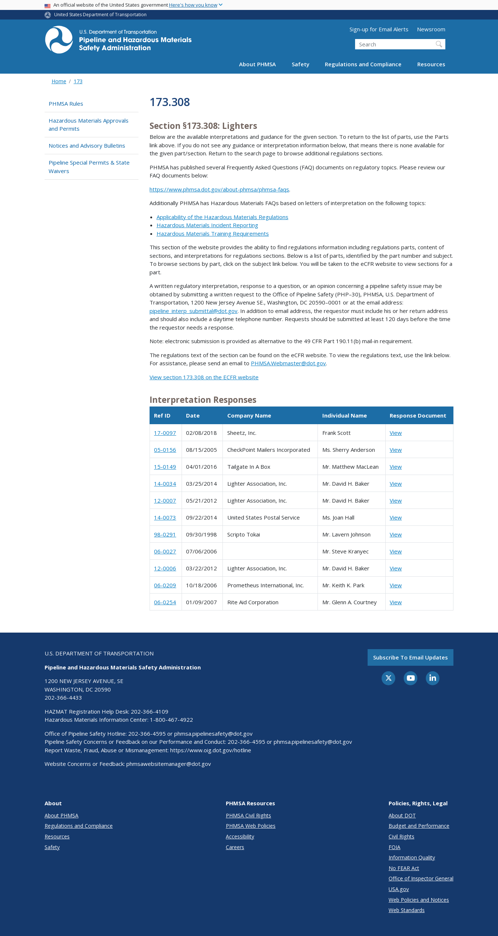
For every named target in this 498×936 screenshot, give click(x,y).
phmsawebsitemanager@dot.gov (168, 763)
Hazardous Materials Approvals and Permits (89, 125)
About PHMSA (257, 64)
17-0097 (165, 432)
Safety (300, 64)
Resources (431, 64)
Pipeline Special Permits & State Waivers (89, 167)
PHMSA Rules (66, 103)
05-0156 (165, 449)
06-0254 (165, 602)
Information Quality (412, 857)
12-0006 (165, 568)
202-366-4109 (149, 711)
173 (78, 81)
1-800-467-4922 (171, 719)
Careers (235, 847)
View (396, 432)
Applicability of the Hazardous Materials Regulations (222, 217)
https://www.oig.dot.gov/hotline (210, 750)
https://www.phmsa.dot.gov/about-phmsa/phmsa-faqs (219, 189)
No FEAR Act (404, 868)
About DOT (402, 815)
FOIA (394, 847)
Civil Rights (401, 836)
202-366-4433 (63, 697)
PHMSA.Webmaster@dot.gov (288, 363)
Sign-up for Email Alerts (379, 29)
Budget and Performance (419, 825)
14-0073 (165, 517)
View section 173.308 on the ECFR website (204, 377)
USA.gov (399, 889)
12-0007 (165, 500)
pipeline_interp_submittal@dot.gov (194, 310)
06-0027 (165, 551)
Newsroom (431, 29)
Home (59, 81)
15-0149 (165, 466)
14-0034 (165, 483)
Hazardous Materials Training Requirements (213, 233)
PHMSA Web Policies (251, 825)
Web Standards (407, 910)
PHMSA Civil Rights (248, 815)
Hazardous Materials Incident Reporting (207, 225)
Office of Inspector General (421, 878)
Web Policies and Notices (419, 899)
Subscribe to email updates (410, 657)
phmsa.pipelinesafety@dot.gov (213, 733)
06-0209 (165, 585)
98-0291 (165, 534)
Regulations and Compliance (363, 64)
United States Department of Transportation (100, 14)
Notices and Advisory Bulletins (87, 145)
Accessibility (240, 836)
